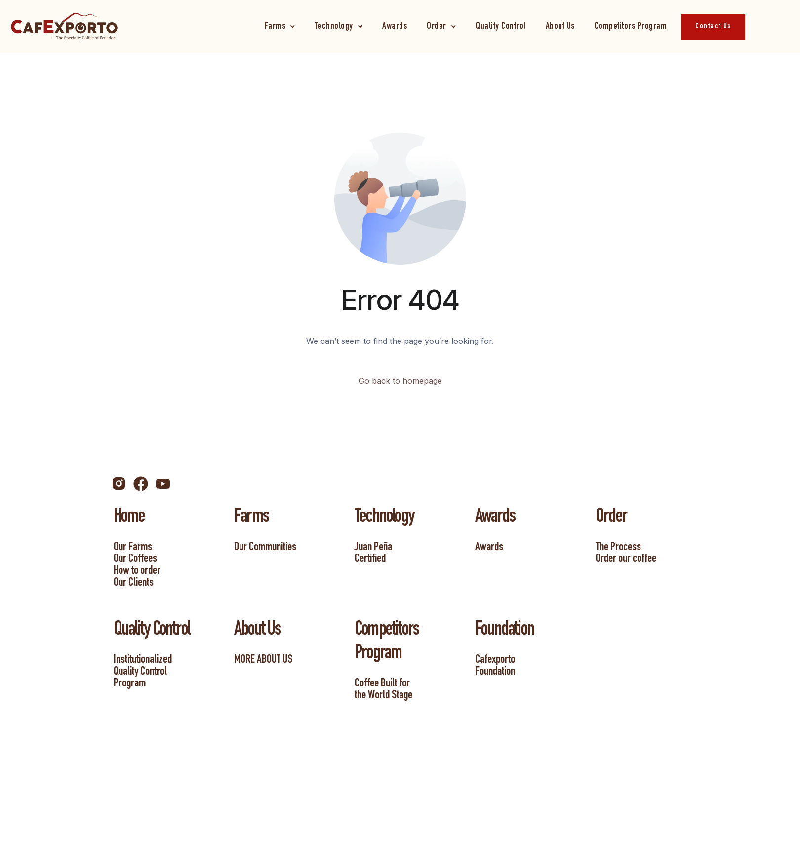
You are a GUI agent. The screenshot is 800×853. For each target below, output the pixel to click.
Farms (279, 26)
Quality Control (501, 26)
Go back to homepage (400, 380)
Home (129, 518)
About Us (560, 26)
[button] (279, 26)
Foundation (504, 630)
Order (441, 26)
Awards (394, 26)
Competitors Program (631, 26)
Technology (339, 26)
